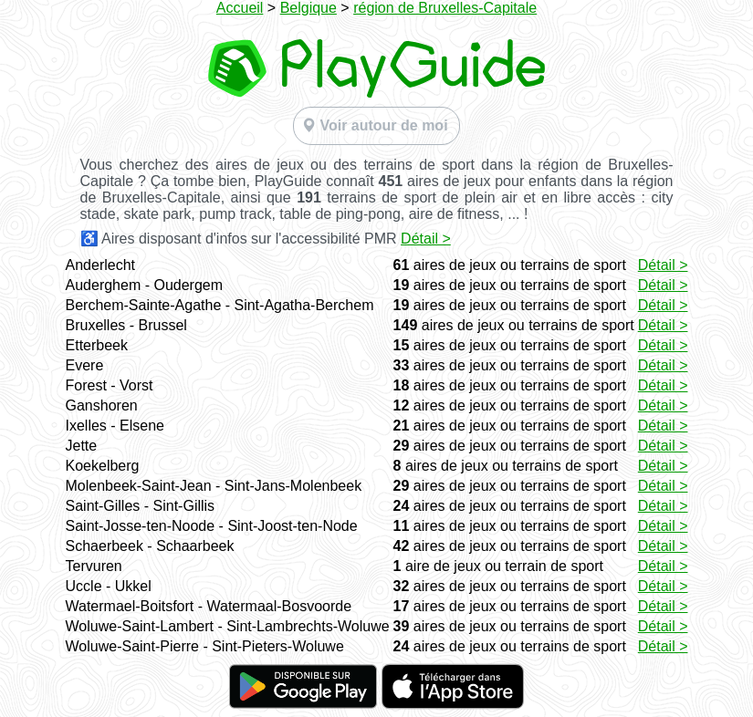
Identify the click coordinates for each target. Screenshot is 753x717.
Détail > (426, 238)
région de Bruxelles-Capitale (445, 8)
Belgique (308, 8)
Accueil (240, 8)
